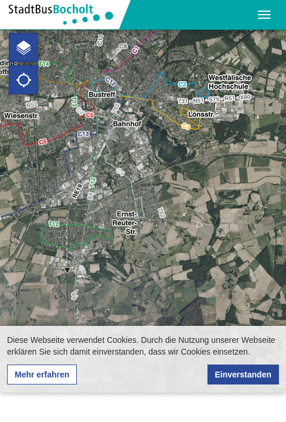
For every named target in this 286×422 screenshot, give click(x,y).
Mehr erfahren (42, 374)
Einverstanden (243, 374)
